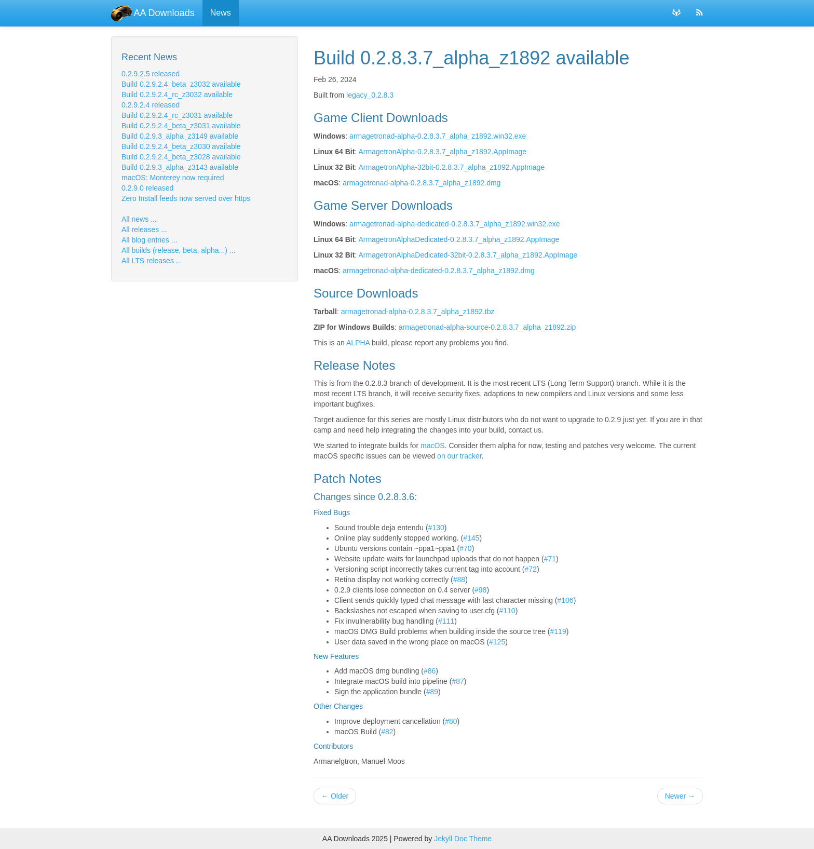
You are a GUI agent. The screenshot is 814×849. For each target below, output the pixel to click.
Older (334, 796)
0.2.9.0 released (147, 188)
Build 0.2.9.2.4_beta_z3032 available (181, 84)
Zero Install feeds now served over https (185, 198)
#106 (566, 600)
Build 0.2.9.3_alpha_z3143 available (179, 167)
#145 (471, 538)
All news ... (139, 219)
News (220, 12)
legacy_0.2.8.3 (370, 95)
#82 (387, 731)
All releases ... (144, 229)
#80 (451, 721)
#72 (531, 569)
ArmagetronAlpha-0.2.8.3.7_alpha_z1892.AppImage (442, 151)
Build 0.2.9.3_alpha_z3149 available (179, 136)
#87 (458, 681)
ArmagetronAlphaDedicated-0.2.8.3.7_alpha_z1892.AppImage (458, 239)
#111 (446, 621)
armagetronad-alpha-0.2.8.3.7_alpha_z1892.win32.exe (437, 136)
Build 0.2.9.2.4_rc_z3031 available (177, 115)
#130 (436, 527)
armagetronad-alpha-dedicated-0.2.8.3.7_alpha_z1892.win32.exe (454, 224)
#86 (430, 671)
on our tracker (459, 456)
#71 (550, 559)
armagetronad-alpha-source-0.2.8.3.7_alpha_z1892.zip (487, 327)
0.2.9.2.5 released (150, 74)
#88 (459, 579)
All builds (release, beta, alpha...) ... (178, 250)
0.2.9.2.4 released (150, 105)
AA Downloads (153, 13)
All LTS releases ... (151, 261)
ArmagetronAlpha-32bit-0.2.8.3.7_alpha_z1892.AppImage (451, 167)
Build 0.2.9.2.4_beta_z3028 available (181, 157)
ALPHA (358, 343)
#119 (558, 631)
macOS (432, 445)
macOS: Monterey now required (172, 177)
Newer (680, 796)
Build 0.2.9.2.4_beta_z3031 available (181, 126)
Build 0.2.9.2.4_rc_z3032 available (177, 94)
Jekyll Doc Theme (463, 838)
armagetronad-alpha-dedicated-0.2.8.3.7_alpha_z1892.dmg (439, 270)
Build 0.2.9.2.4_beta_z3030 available (181, 146)
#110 (507, 611)
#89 (432, 692)
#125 (497, 642)
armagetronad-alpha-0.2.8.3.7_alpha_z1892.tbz (418, 311)
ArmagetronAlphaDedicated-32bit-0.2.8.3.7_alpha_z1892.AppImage (467, 255)
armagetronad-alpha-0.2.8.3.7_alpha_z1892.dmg (421, 183)
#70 (465, 548)
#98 (480, 590)
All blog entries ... (149, 240)
